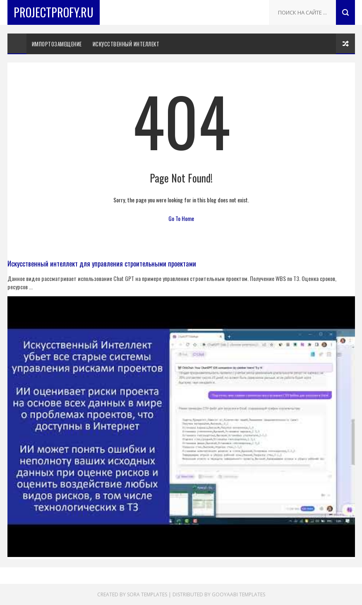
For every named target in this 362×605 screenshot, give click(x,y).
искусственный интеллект (126, 44)
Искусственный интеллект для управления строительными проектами (101, 263)
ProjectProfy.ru (53, 12)
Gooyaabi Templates (238, 594)
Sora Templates (147, 594)
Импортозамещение (57, 44)
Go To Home (181, 218)
